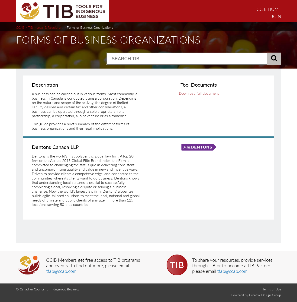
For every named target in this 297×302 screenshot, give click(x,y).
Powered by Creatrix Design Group (256, 295)
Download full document (199, 93)
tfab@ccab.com (61, 271)
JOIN (276, 16)
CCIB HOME (269, 9)
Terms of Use (272, 289)
